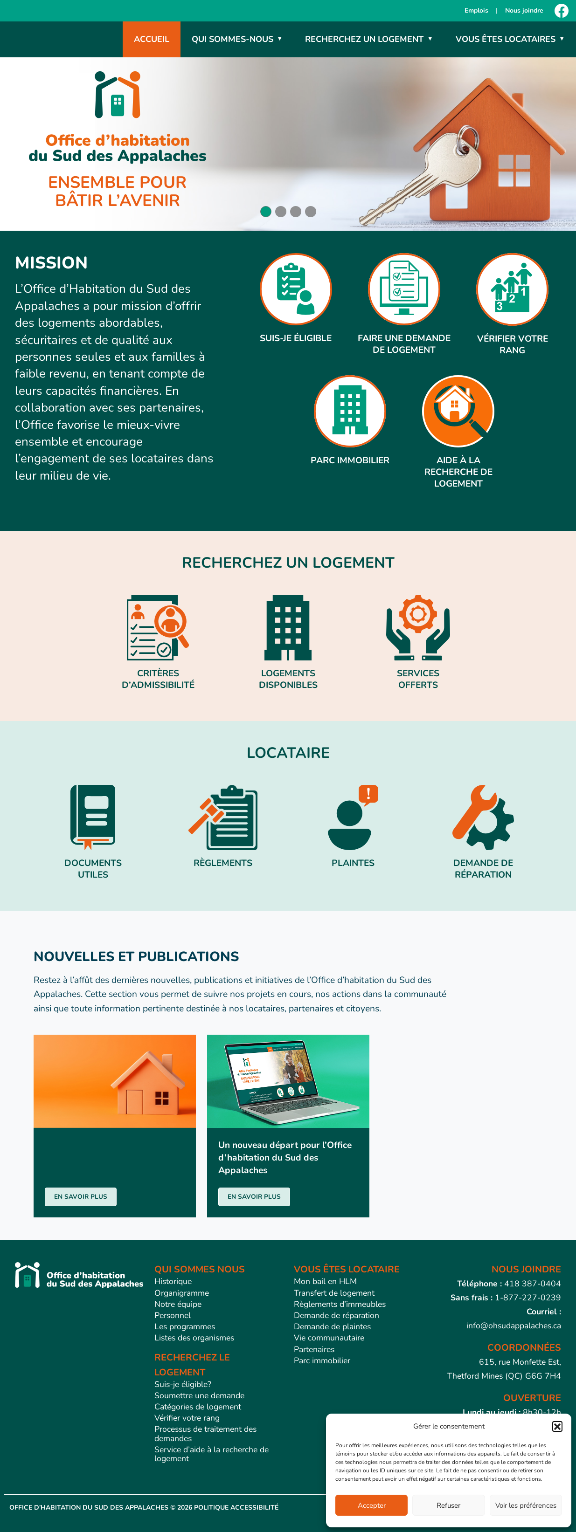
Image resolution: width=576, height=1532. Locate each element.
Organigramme (181, 1292)
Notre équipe (177, 1304)
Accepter (372, 1505)
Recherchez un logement (364, 39)
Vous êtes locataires (505, 39)
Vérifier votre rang (187, 1417)
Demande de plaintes (332, 1326)
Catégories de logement (197, 1406)
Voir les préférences (525, 1505)
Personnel (172, 1315)
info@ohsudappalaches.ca (513, 1325)
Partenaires (314, 1349)
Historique (173, 1281)
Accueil (151, 39)
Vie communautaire (329, 1337)
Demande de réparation (336, 1315)
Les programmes (184, 1326)
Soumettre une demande (199, 1395)
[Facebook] (562, 11)
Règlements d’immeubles (340, 1304)
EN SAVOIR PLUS (80, 1196)
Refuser (448, 1505)
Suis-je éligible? (182, 1384)
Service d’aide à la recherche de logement (211, 1454)
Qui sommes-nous (232, 39)
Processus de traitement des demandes (205, 1433)
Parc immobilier (322, 1360)
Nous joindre (524, 10)
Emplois (476, 10)
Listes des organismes (194, 1337)
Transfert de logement (334, 1292)
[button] (557, 1426)
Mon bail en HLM (325, 1281)
